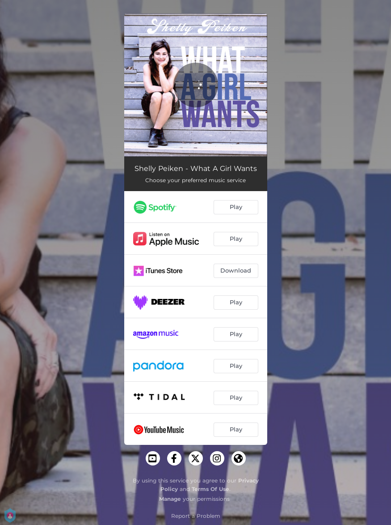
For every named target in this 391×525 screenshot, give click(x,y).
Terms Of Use (210, 489)
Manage (170, 498)
